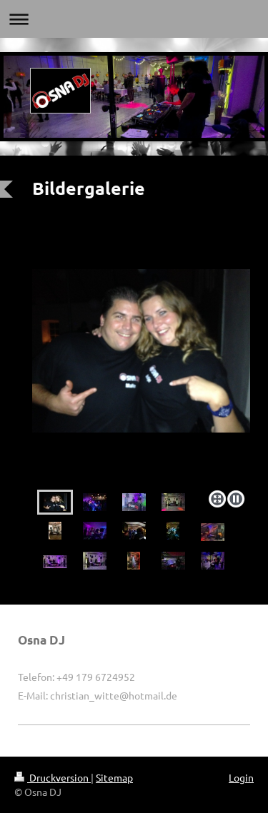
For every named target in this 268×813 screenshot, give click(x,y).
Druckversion (52, 777)
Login (241, 777)
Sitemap (114, 777)
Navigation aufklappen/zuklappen (134, 19)
